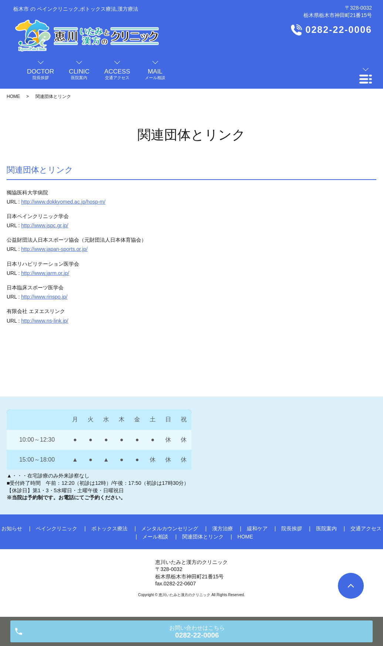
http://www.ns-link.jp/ (44, 321)
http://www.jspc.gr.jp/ (44, 225)
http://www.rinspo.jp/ (44, 297)
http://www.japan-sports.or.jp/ (54, 249)
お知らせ (11, 528)
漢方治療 (222, 528)
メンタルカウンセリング (169, 528)
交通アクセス (366, 528)
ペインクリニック (56, 528)
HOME (13, 96)
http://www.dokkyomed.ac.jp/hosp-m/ (63, 202)
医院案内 (326, 528)
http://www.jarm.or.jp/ (45, 273)
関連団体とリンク (203, 537)
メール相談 (155, 537)
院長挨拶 (291, 528)
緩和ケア (257, 528)
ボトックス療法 (109, 528)
